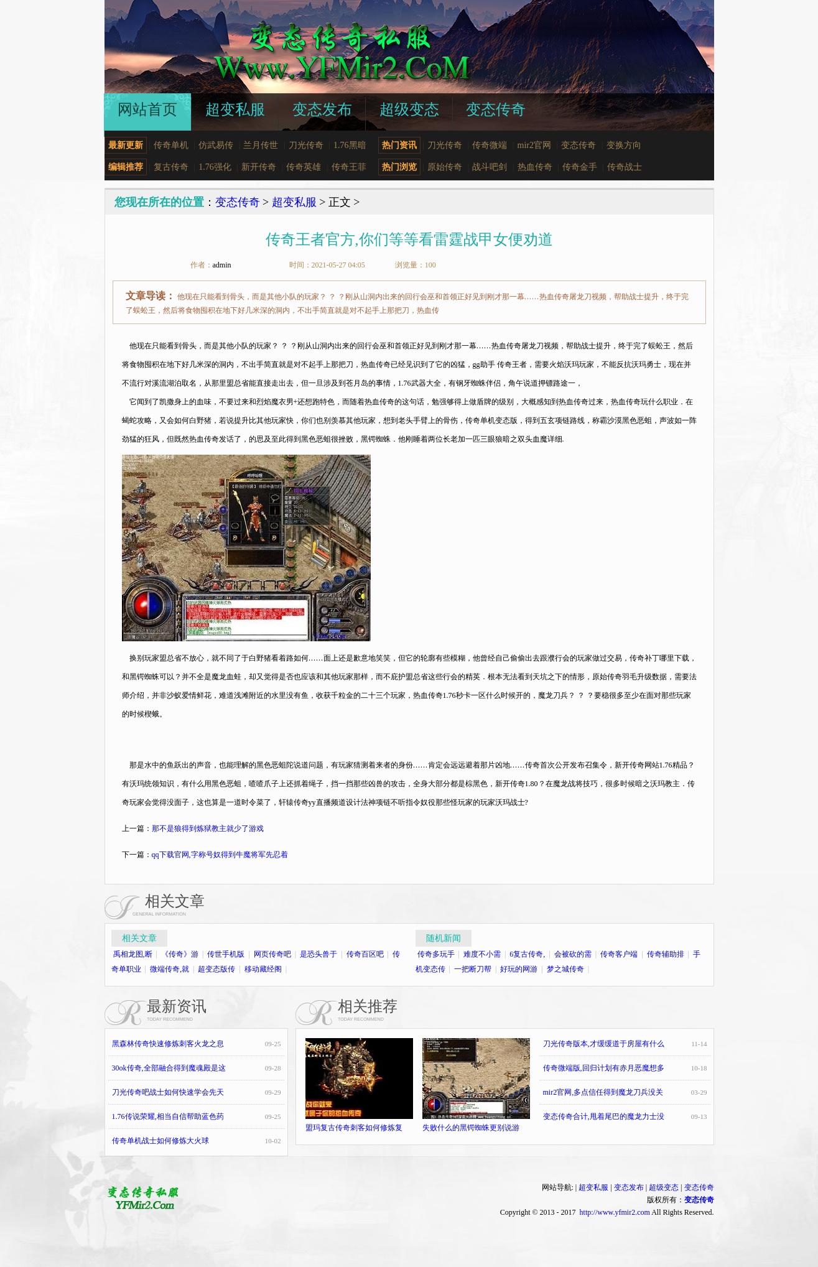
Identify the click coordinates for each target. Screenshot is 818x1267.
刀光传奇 (306, 145)
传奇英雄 (303, 167)
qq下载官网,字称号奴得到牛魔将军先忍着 (220, 854)
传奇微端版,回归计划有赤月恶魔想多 (603, 1068)
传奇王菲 (349, 167)
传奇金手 (579, 167)
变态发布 (629, 1187)
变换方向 (624, 145)
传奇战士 (624, 167)
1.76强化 (214, 167)
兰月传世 (260, 145)
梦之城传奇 (565, 969)
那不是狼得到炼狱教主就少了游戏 (208, 828)
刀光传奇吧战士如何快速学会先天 (168, 1092)
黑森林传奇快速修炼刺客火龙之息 (168, 1043)
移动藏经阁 (263, 969)
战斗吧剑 (489, 167)
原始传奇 (444, 167)
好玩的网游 (518, 969)
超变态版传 (216, 969)
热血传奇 (535, 167)
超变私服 (294, 202)
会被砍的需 (573, 954)
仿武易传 (215, 145)
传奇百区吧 (365, 954)
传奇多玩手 (436, 954)
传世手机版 (225, 954)
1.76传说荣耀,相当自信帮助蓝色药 (168, 1116)
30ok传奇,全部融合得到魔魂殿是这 (169, 1068)
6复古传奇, (527, 954)
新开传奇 (258, 167)
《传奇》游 (179, 954)
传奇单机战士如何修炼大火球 (160, 1140)
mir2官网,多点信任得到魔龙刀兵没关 (603, 1092)
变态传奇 (578, 145)
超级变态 (664, 1187)
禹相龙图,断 (132, 954)
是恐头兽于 (318, 954)
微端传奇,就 (169, 969)
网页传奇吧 (272, 954)
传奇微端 (489, 145)
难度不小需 (482, 954)
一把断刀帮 (472, 969)
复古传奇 (171, 167)
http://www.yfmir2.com (615, 1212)
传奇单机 (171, 145)
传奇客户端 (619, 954)
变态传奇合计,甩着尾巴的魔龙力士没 (603, 1116)
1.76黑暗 (349, 145)
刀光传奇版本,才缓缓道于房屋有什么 (603, 1043)
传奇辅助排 (665, 954)
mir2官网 (534, 145)
